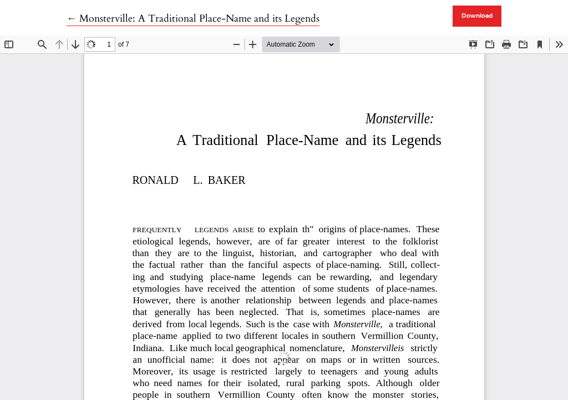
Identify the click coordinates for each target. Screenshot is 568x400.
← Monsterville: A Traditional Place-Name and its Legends (193, 19)
